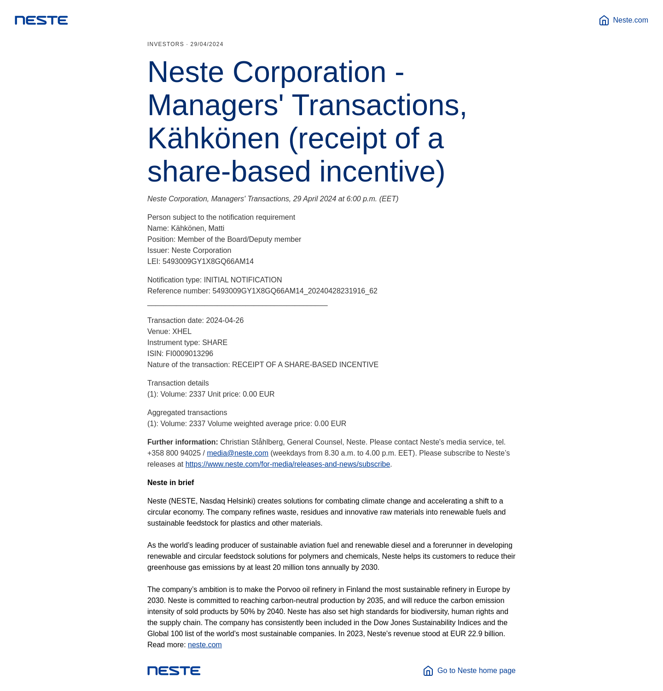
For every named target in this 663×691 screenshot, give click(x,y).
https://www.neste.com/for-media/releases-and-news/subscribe (288, 464)
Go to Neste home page (469, 670)
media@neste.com (237, 453)
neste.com (205, 645)
